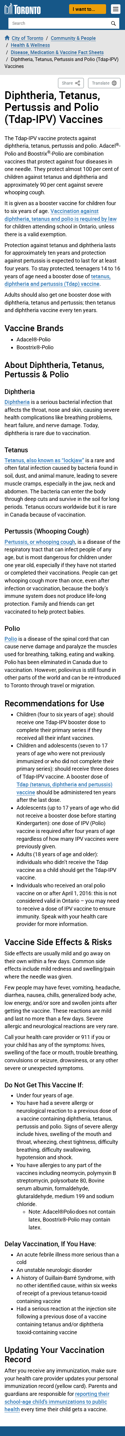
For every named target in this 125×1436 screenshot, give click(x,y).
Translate (100, 83)
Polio (11, 638)
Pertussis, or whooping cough (40, 541)
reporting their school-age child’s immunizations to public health (57, 1401)
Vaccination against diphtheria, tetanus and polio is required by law (61, 214)
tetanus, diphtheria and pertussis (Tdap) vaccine (58, 280)
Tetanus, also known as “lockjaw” (44, 460)
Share (73, 83)
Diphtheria (17, 401)
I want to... (84, 9)
